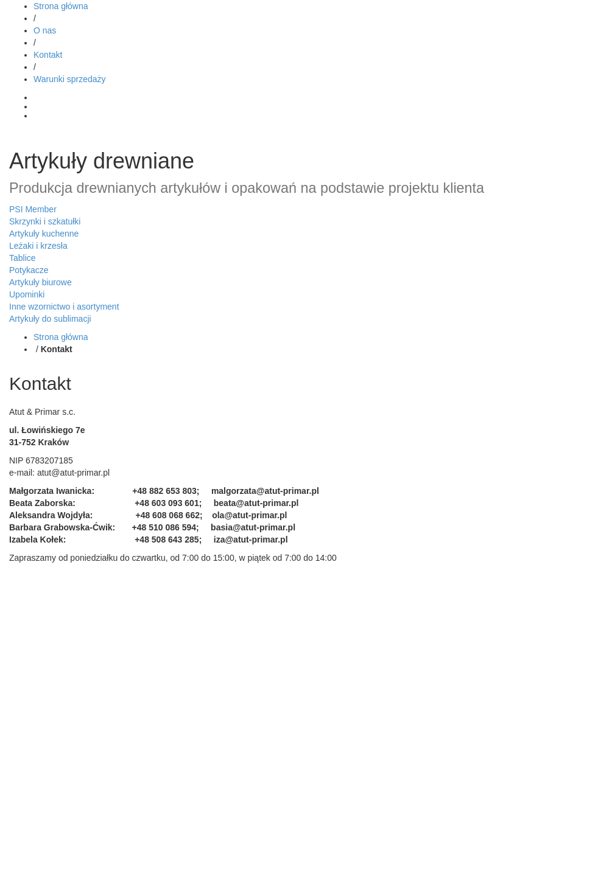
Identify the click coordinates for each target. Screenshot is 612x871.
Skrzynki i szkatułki (44, 221)
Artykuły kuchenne (44, 233)
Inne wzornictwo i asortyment (64, 306)
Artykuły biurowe (40, 282)
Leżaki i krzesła (38, 246)
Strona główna (60, 6)
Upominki (26, 294)
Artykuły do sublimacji (50, 319)
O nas (44, 30)
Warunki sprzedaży (69, 79)
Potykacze (29, 270)
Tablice (22, 258)
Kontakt (47, 55)
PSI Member (33, 209)
